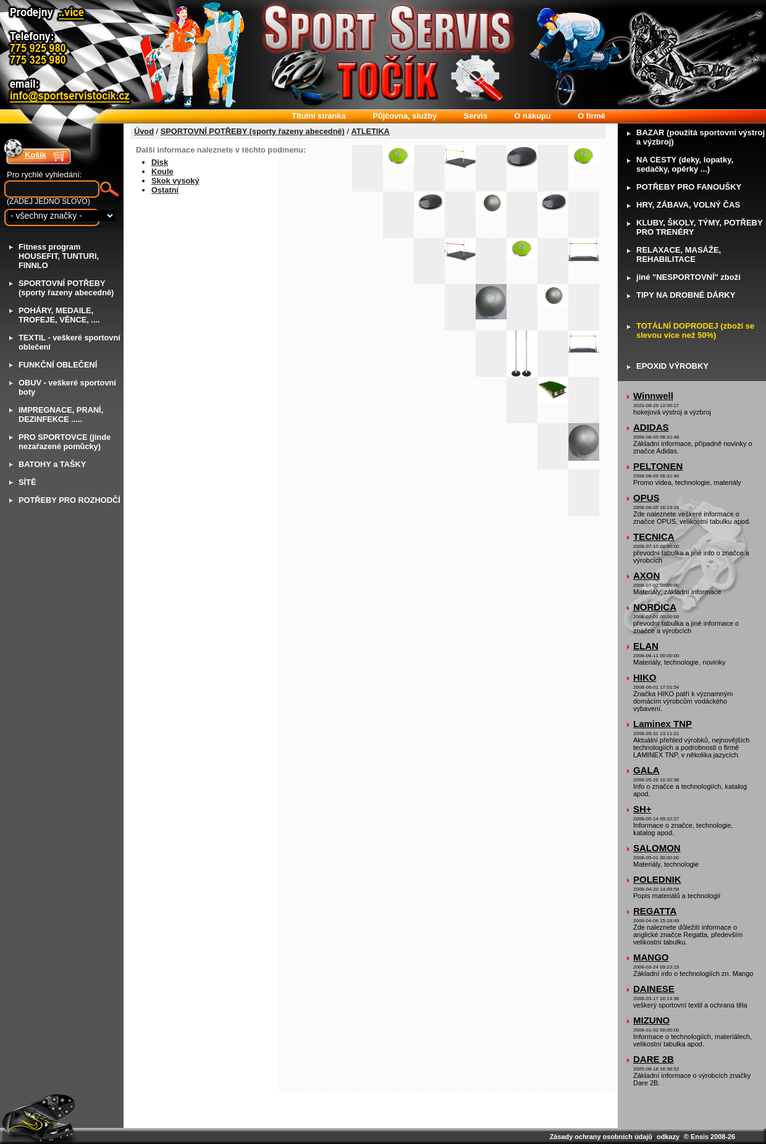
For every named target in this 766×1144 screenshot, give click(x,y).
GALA (646, 770)
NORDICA (654, 607)
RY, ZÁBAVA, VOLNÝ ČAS (688, 204)
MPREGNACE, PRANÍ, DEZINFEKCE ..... (61, 414)
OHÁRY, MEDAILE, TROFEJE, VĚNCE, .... (59, 315)
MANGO (651, 957)
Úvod (144, 131)
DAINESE (654, 988)
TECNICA (654, 536)
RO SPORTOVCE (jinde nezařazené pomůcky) (65, 441)
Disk (159, 162)
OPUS (646, 497)
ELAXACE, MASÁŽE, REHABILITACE (678, 254)
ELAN (646, 646)
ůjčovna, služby (404, 115)
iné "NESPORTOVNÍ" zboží (688, 277)
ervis (475, 115)
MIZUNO (651, 1020)
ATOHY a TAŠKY (52, 464)
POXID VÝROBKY (672, 366)
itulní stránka (318, 115)
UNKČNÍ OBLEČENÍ (58, 364)
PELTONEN (658, 466)
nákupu (533, 115)
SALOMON (657, 848)
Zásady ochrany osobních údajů (601, 1136)
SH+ (642, 809)
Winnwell (653, 395)
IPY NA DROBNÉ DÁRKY (685, 295)
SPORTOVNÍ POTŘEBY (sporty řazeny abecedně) (253, 131)
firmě (591, 115)
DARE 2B (653, 1059)
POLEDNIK (657, 879)
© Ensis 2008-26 (709, 1136)
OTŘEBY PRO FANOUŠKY (688, 186)
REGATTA (654, 911)
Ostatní (165, 190)
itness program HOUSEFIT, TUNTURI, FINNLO (59, 256)
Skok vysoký (175, 180)
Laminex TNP (662, 723)
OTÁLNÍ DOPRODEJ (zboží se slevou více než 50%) (695, 330)
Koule (162, 171)
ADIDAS (651, 427)
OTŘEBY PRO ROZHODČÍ (69, 500)
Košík (35, 154)
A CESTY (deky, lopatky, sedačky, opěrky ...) (684, 164)
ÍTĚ (27, 482)
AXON (646, 575)
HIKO (645, 677)
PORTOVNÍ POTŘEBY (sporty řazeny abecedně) (66, 288)
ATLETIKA (370, 131)
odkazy (668, 1136)
